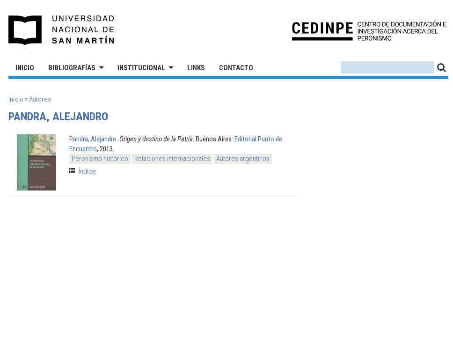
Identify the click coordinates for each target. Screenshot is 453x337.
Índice (87, 171)
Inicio (24, 68)
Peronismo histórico (100, 158)
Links (196, 68)
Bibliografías (71, 68)
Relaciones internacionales (172, 158)
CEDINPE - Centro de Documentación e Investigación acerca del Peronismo (369, 31)
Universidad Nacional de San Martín (61, 30)
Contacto (236, 68)
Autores (40, 99)
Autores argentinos (243, 158)
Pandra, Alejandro (93, 139)
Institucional (141, 68)
